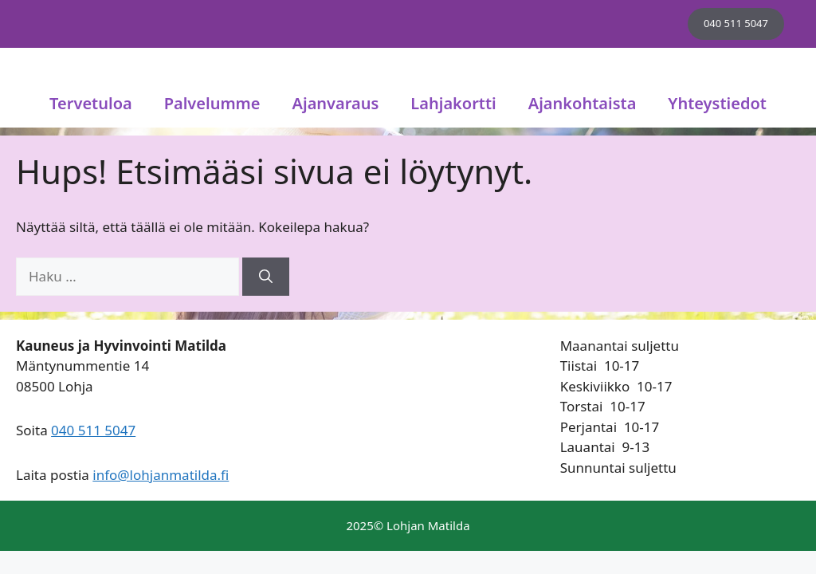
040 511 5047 (736, 23)
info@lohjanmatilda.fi (160, 475)
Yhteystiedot (717, 103)
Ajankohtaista (582, 103)
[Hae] (265, 277)
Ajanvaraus (335, 103)
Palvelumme (212, 103)
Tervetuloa (90, 103)
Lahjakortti (453, 103)
